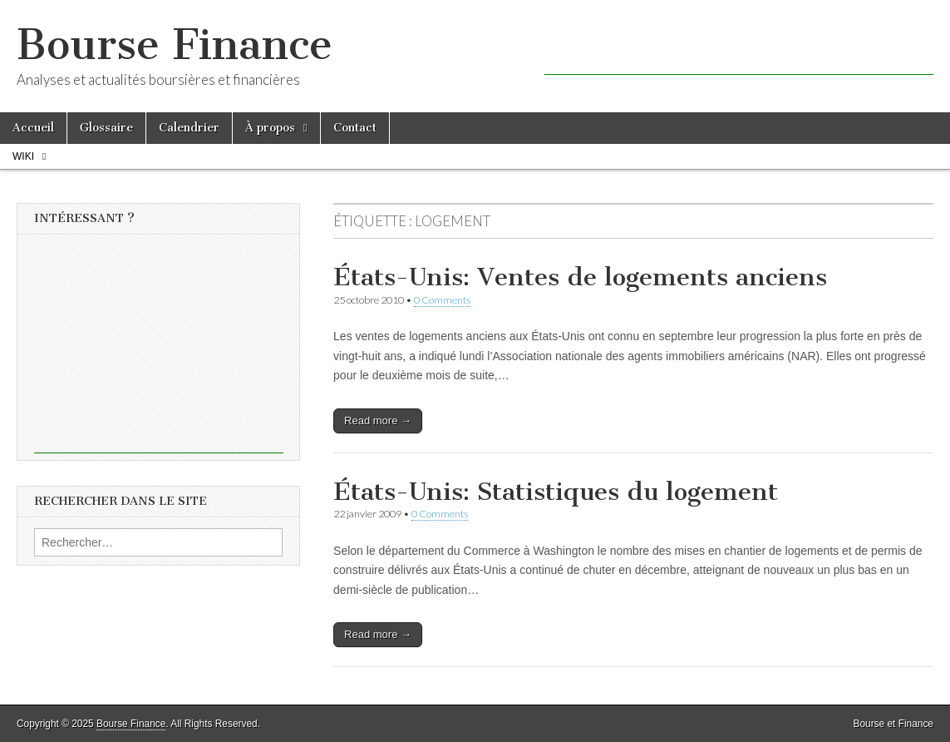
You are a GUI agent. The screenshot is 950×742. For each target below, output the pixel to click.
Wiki (23, 156)
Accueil (33, 128)
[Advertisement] (738, 50)
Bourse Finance (174, 44)
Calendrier (189, 128)
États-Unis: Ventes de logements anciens (580, 277)
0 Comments (442, 300)
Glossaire (106, 128)
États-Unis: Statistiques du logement (555, 492)
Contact (355, 128)
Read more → (377, 420)
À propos (270, 128)
